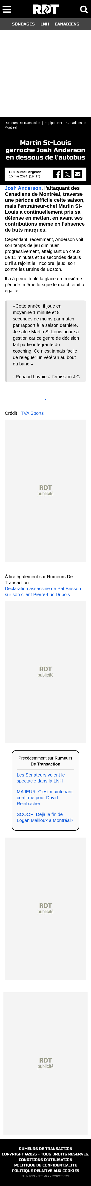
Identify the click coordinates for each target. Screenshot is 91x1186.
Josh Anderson (23, 188)
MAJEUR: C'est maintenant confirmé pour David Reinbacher (45, 797)
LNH (44, 24)
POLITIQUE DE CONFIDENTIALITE (45, 1165)
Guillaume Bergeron (25, 172)
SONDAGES (23, 24)
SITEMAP (43, 1176)
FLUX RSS (28, 1176)
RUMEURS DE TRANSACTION (45, 1149)
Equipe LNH (53, 123)
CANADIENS (67, 24)
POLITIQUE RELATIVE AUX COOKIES (45, 1171)
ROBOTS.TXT (61, 1176)
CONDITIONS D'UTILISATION (45, 1160)
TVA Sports (32, 413)
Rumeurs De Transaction (22, 123)
